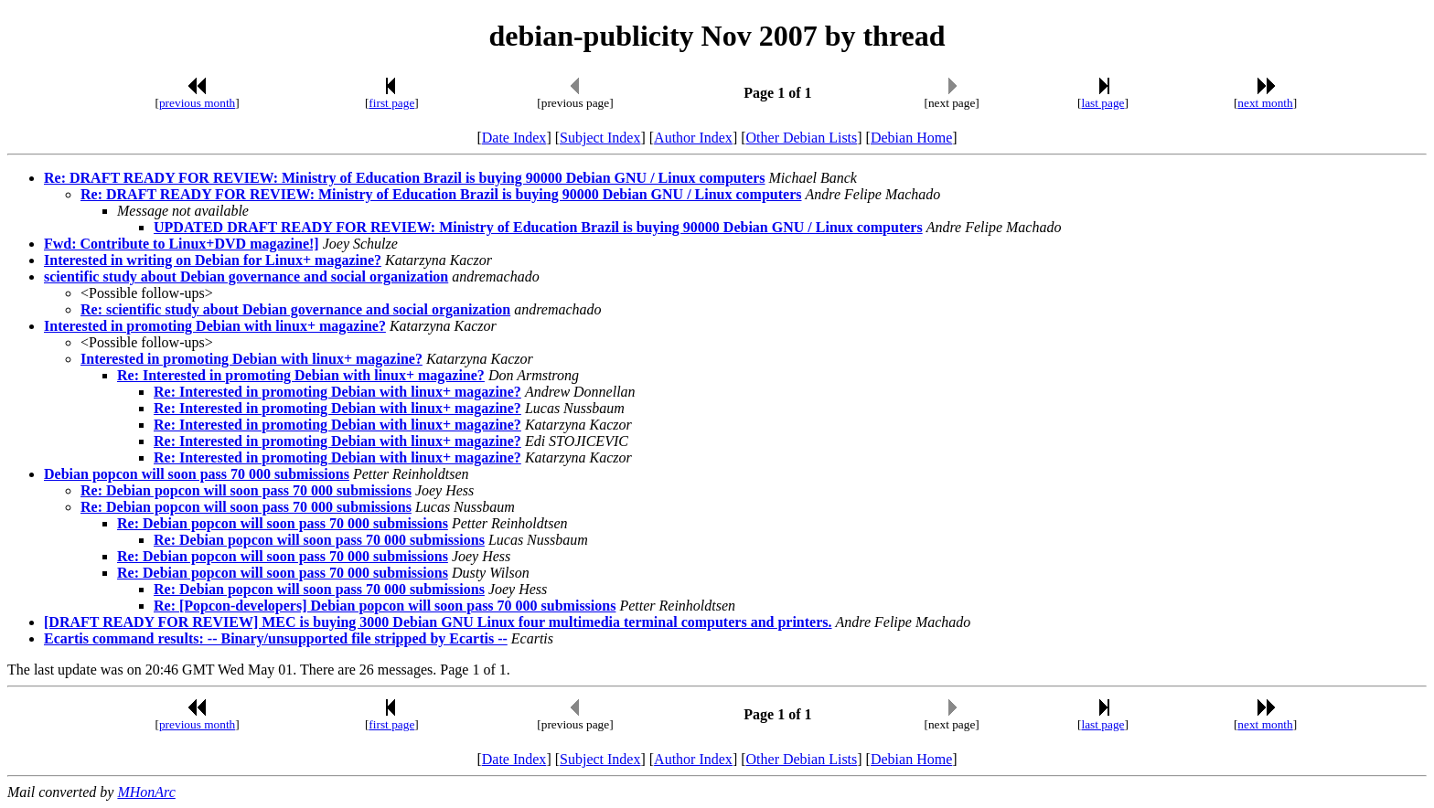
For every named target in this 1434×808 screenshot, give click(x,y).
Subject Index (600, 137)
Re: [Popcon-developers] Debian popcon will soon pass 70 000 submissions (384, 605)
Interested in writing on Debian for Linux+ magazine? (212, 260)
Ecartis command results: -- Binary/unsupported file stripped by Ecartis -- (276, 638)
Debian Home (911, 137)
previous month (197, 103)
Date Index (514, 137)
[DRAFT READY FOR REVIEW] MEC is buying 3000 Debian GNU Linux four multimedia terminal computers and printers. (438, 622)
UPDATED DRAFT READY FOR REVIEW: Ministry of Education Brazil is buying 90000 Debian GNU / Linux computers (538, 227)
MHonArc (146, 792)
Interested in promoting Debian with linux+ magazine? (215, 326)
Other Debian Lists (802, 137)
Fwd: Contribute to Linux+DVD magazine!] (181, 243)
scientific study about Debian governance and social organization (246, 276)
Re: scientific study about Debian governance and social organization (295, 309)
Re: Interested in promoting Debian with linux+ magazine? (301, 375)
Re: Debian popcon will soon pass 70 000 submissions (246, 490)
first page (391, 103)
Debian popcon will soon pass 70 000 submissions (196, 474)
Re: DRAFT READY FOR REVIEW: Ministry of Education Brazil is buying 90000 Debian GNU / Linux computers (404, 178)
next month (1264, 103)
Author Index (693, 137)
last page (1103, 103)
